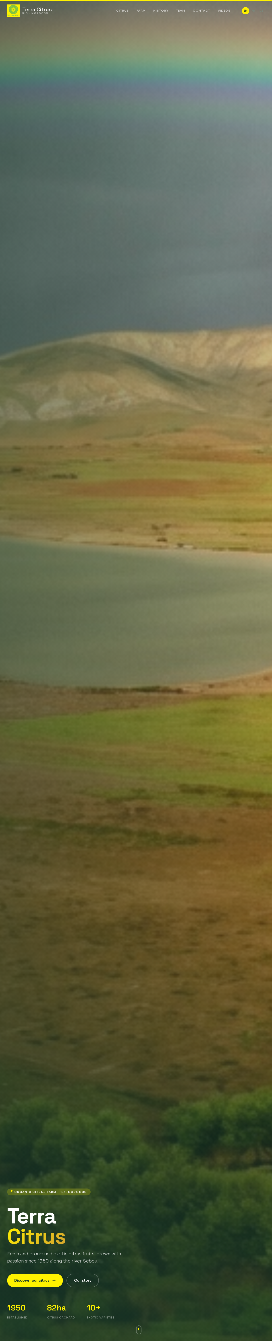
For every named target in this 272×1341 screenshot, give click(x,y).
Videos (224, 10)
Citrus (122, 10)
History (160, 10)
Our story (82, 1280)
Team (180, 10)
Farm (141, 10)
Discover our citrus (35, 1280)
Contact (201, 10)
